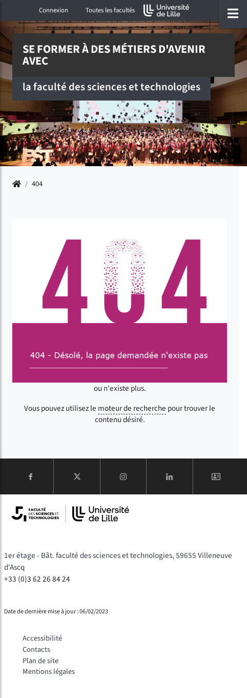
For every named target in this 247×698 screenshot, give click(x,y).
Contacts (36, 649)
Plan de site (40, 660)
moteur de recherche (132, 408)
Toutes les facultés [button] (110, 10)
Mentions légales (49, 671)
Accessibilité (42, 638)
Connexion (53, 10)
